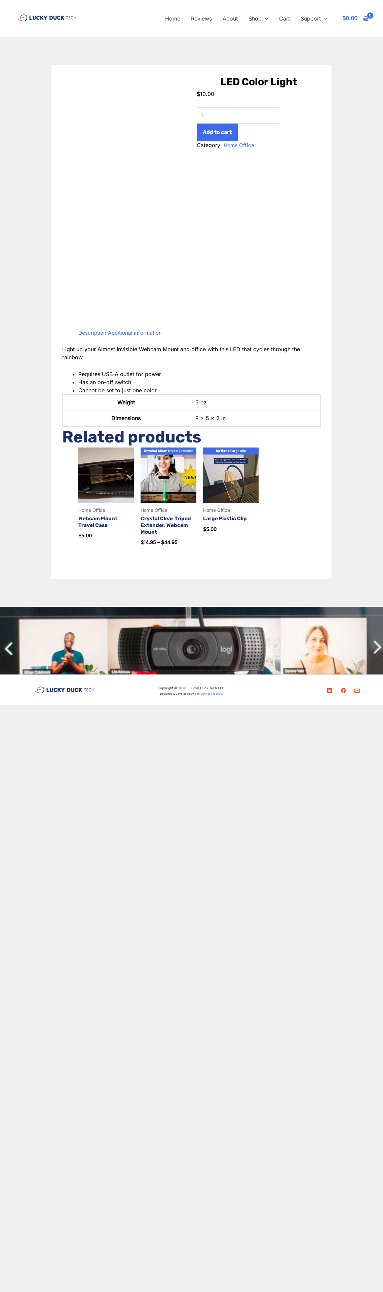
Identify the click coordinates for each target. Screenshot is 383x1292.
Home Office (240, 145)
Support (314, 18)
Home (172, 18)
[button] (265, 18)
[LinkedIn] (329, 691)
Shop (258, 18)
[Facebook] (343, 691)
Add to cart (217, 133)
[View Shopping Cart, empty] (355, 18)
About (230, 18)
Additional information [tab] (137, 332)
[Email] (357, 691)
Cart (284, 18)
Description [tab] (92, 332)
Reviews (201, 18)
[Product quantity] (240, 115)
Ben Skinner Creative (208, 694)
